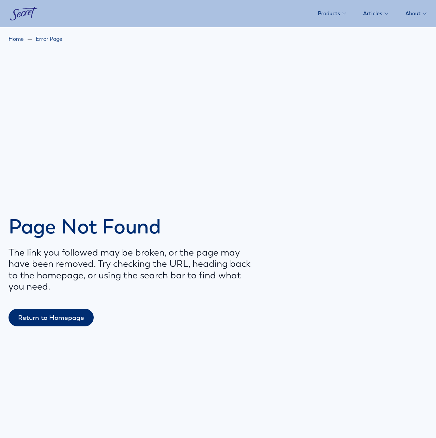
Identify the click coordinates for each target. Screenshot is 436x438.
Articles (376, 13)
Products (332, 13)
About (416, 13)
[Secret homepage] (24, 13)
